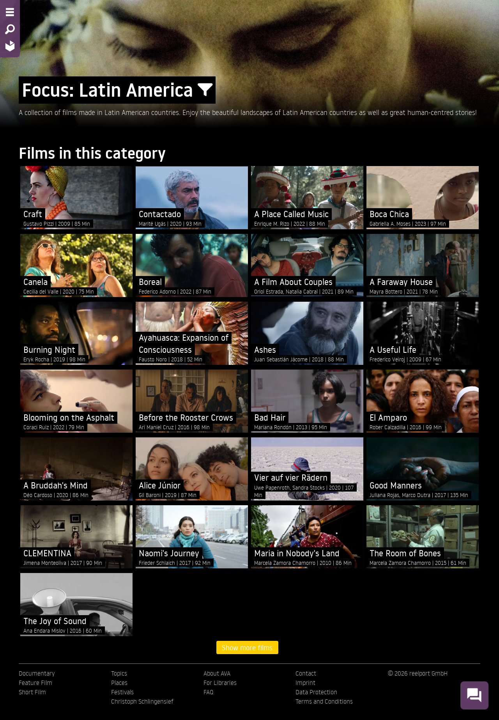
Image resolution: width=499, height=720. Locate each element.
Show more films (247, 647)
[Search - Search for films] (10, 29)
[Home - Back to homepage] (10, 46)
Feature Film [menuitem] (35, 682)
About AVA (216, 673)
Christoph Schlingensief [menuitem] (142, 701)
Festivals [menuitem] (122, 692)
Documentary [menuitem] (37, 673)
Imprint (305, 682)
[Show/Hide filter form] (205, 90)
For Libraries (220, 682)
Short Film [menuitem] (32, 692)
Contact (306, 673)
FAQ (208, 692)
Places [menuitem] (119, 682)
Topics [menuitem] (119, 673)
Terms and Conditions (324, 701)
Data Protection (316, 692)
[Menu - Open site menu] (10, 12)
